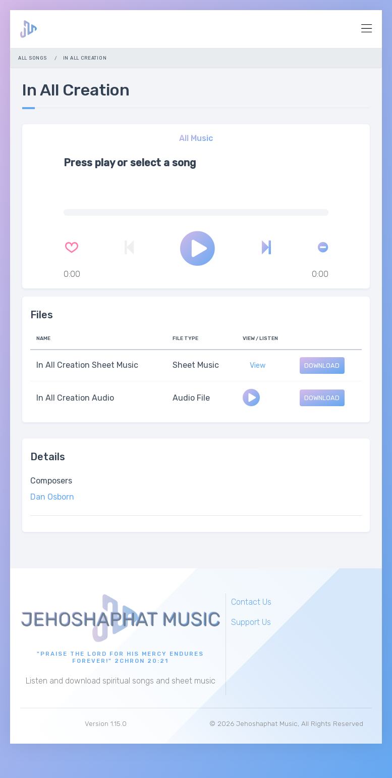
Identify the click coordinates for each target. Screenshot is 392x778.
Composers (51, 480)
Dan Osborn (52, 497)
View (258, 365)
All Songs (32, 58)
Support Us (251, 622)
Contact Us (251, 602)
